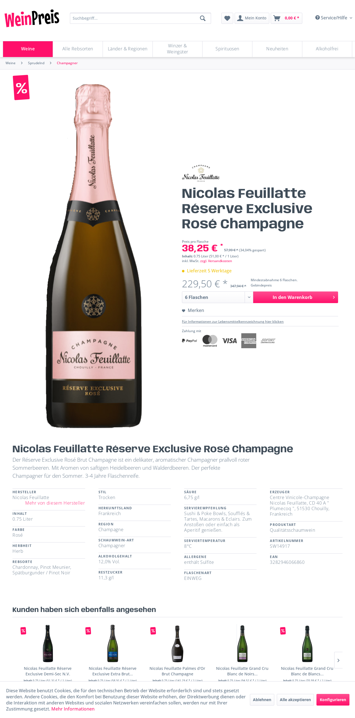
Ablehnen (262, 699)
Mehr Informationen (73, 709)
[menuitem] (227, 18)
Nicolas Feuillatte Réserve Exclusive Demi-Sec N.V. (48, 671)
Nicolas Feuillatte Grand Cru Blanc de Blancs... (307, 671)
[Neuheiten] (277, 49)
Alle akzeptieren (295, 699)
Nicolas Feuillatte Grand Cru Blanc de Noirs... (242, 671)
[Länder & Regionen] (128, 49)
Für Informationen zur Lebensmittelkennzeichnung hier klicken (233, 321)
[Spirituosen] (227, 49)
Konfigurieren (333, 699)
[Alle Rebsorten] (78, 49)
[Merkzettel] (227, 18)
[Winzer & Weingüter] (177, 49)
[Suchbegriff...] (140, 18)
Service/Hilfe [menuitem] (331, 18)
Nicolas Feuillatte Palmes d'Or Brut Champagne (177, 671)
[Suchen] (202, 18)
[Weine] (28, 49)
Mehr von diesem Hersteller (55, 503)
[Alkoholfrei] (327, 49)
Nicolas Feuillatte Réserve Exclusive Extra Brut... (112, 671)
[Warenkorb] (286, 18)
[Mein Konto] (252, 18)
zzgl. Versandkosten (216, 261)
